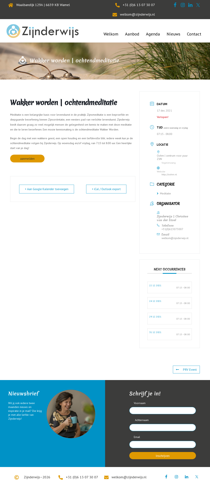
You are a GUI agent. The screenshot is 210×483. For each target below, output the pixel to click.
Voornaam (140, 403)
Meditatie (164, 193)
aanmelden (27, 158)
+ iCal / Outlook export (106, 189)
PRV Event (186, 369)
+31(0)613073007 (172, 229)
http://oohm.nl (169, 174)
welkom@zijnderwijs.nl (137, 14)
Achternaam (142, 420)
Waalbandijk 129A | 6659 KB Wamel (43, 5)
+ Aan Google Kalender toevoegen (46, 189)
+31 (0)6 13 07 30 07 (139, 5)
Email (137, 437)
